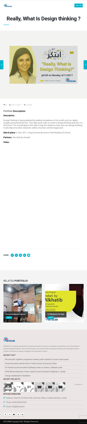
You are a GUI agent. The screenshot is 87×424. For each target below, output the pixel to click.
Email (28, 255)
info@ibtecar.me (18, 407)
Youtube (14, 414)
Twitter (16, 255)
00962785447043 (19, 402)
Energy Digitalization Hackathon (17, 376)
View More (78, 384)
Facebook (12, 255)
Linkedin (22, 414)
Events (29, 105)
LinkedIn (20, 255)
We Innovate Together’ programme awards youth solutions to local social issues (37, 359)
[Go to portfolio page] (22, 303)
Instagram (18, 414)
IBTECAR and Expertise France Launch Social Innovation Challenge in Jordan (35, 372)
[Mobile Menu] (78, 5)
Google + (24, 255)
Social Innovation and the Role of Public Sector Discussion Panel (31, 363)
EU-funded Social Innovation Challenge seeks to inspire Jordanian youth (33, 367)
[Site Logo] (7, 5)
